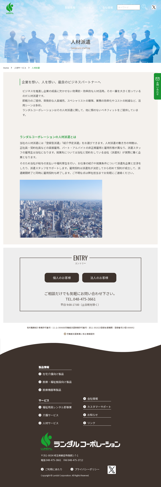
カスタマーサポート (99, 407)
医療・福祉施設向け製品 (57, 382)
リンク (91, 423)
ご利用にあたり (54, 469)
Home (6, 67)
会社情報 (107, 7)
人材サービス (20, 67)
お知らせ (92, 415)
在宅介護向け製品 (53, 374)
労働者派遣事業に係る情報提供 (80, 333)
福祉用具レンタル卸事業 (57, 407)
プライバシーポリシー (89, 469)
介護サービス (51, 415)
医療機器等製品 (52, 390)
